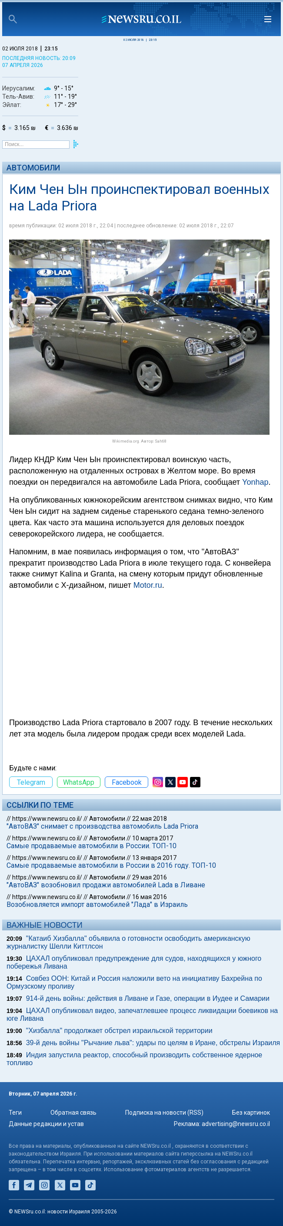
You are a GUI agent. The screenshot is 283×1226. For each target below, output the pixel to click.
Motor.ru (147, 585)
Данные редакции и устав (46, 1123)
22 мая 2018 (149, 818)
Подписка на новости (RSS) (164, 1112)
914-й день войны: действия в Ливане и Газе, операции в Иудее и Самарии (148, 998)
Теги (15, 1112)
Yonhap (255, 482)
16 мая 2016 (149, 896)
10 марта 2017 (152, 838)
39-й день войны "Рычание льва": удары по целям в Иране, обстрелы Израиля (153, 1042)
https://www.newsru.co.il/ (47, 818)
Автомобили (33, 167)
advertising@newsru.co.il (236, 1123)
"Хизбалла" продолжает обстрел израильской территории (119, 1030)
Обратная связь (73, 1112)
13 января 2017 (154, 857)
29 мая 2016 (149, 877)
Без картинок (251, 1112)
